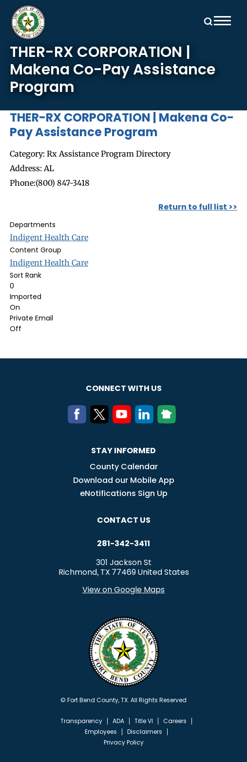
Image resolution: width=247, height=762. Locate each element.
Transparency (81, 721)
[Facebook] (79, 420)
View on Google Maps (123, 589)
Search (206, 21)
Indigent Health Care (49, 237)
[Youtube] (124, 420)
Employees (101, 731)
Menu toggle (222, 20)
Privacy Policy (124, 742)
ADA (118, 721)
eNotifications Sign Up (124, 493)
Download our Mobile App (123, 480)
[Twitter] (101, 420)
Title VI (143, 721)
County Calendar (124, 466)
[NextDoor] (168, 420)
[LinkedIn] (146, 420)
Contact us (124, 520)
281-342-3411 (123, 544)
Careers (175, 721)
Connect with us (124, 388)
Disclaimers (144, 731)
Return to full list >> (197, 207)
